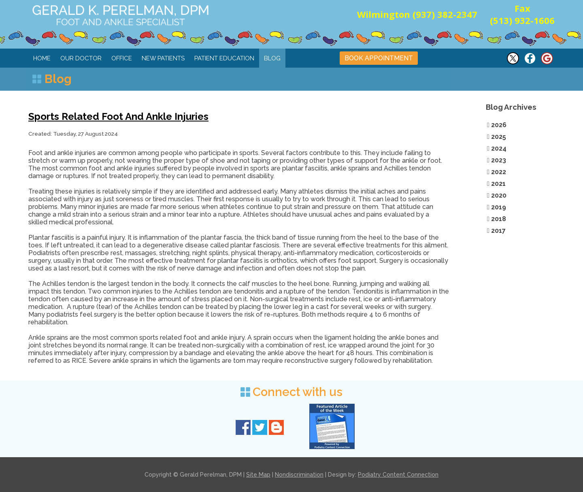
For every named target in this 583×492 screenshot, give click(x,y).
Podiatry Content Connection (398, 474)
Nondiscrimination (299, 474)
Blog (272, 58)
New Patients (163, 58)
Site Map (258, 474)
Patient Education (224, 58)
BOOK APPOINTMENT (379, 58)
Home (42, 58)
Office (121, 58)
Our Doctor (81, 58)
